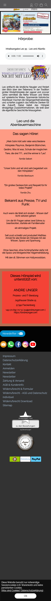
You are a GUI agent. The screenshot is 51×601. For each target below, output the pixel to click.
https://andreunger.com (25, 312)
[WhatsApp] (10, 344)
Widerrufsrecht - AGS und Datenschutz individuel (25, 395)
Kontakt (7, 364)
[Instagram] (25, 344)
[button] (5, 5)
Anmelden (8, 368)
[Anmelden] (31, 5)
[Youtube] (32, 344)
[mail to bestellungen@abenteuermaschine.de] (3, 344)
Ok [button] (25, 595)
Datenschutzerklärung (15, 360)
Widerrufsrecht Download (17, 401)
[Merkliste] (36, 5)
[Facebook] (18, 344)
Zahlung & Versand (13, 380)
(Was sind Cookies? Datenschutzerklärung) (22, 590)
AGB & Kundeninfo (13, 384)
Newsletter (9, 372)
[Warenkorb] (41, 5)
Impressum (9, 356)
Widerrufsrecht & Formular (18, 388)
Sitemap (7, 405)
